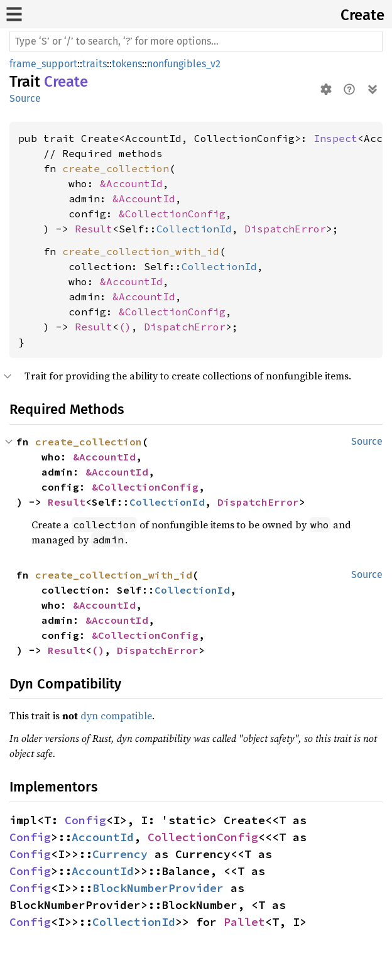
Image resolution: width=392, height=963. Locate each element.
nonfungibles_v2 (183, 64)
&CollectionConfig (172, 213)
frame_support (43, 64)
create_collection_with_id (140, 251)
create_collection (115, 168)
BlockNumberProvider (158, 888)
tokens (127, 64)
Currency (120, 854)
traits (94, 64)
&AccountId (131, 183)
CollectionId (194, 228)
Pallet (244, 922)
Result (93, 228)
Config (85, 820)
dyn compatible (116, 715)
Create (362, 15)
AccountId (103, 837)
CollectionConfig (203, 837)
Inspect (335, 138)
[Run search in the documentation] (196, 41)
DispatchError (285, 228)
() (125, 326)
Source (25, 98)
